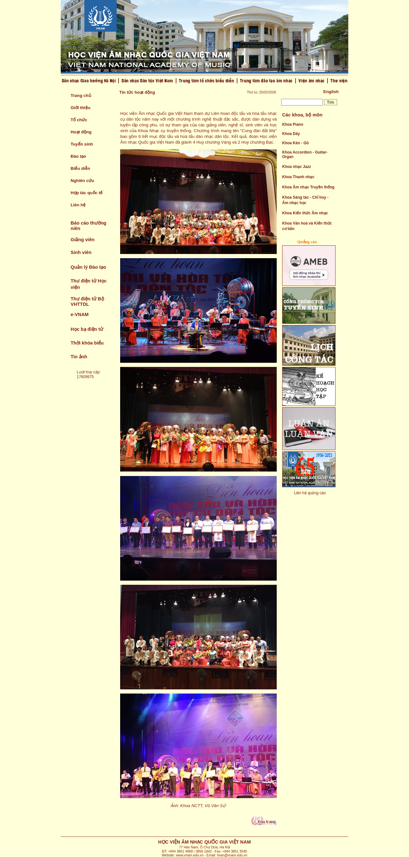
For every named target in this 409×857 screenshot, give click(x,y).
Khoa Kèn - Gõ (295, 143)
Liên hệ (78, 204)
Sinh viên (81, 252)
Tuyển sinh (82, 144)
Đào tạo (78, 156)
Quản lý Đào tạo (88, 267)
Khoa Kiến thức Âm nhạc (305, 213)
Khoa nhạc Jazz (296, 166)
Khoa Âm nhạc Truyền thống (308, 187)
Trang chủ (81, 95)
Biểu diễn (80, 168)
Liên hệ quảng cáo (310, 493)
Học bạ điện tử (87, 329)
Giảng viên (83, 239)
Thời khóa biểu (87, 342)
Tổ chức (79, 119)
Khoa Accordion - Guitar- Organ (305, 154)
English (331, 91)
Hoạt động (81, 132)
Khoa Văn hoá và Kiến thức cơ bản (307, 226)
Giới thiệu (80, 107)
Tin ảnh (79, 356)
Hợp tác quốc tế (87, 192)
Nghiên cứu (82, 180)
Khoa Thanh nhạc (298, 177)
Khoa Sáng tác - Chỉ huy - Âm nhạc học (305, 200)
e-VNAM (80, 314)
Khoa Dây (291, 133)
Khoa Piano (292, 124)
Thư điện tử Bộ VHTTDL (87, 301)
